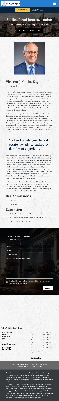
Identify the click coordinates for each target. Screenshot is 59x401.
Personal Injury (23, 366)
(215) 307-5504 (37, 10)
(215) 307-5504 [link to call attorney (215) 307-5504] (8, 344)
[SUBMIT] (48, 288)
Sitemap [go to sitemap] (35, 364)
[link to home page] (10, 3)
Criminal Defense (36, 366)
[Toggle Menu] (54, 3)
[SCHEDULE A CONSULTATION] (29, 30)
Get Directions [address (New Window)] (37, 358)
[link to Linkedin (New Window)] (10, 348)
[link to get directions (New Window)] (14, 336)
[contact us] (22, 10)
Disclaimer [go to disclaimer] (43, 364)
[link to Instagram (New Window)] (6, 348)
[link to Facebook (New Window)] (3, 348)
